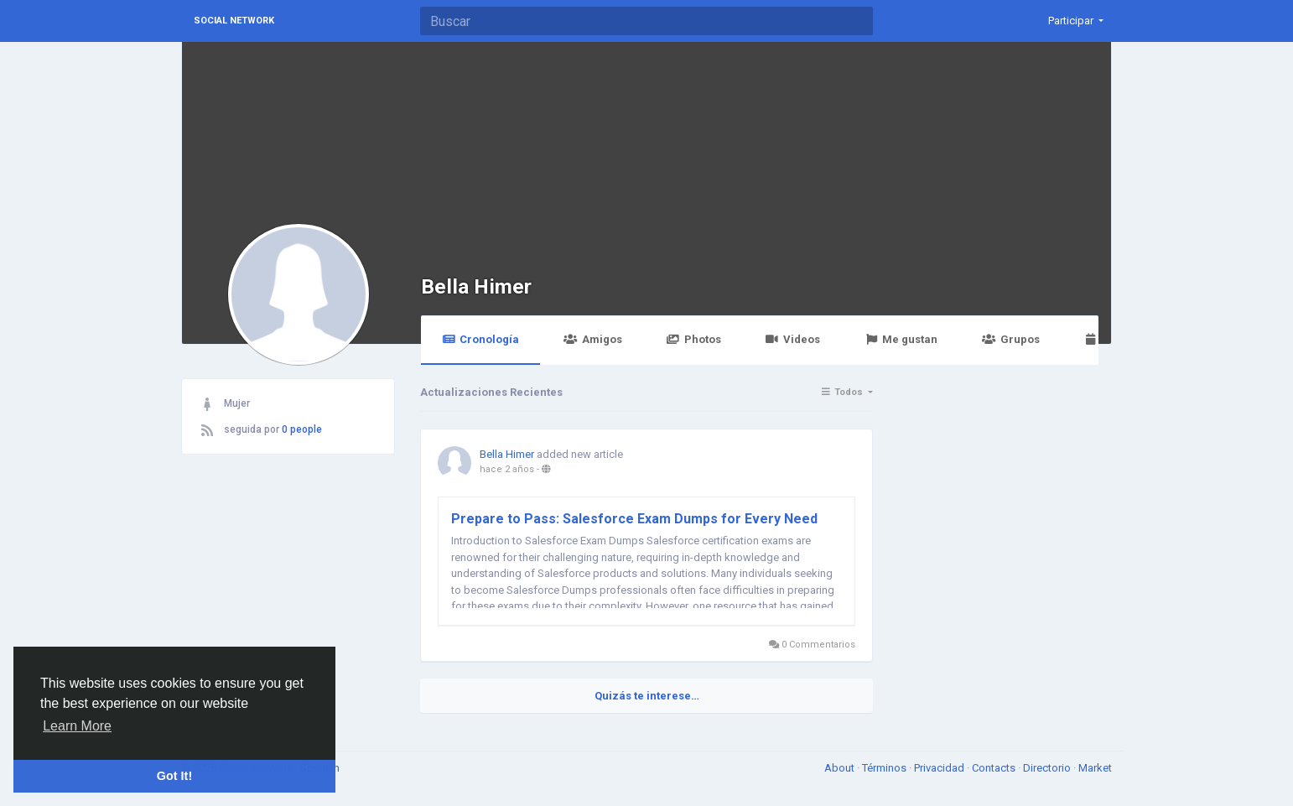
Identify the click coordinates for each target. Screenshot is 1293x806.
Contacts (995, 768)
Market (1095, 768)
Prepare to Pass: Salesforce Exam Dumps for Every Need (634, 519)
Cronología (480, 339)
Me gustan (901, 339)
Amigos (592, 339)
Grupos (1010, 339)
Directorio (1048, 768)
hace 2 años (507, 469)
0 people (302, 429)
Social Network (234, 20)
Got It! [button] (174, 776)
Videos (793, 339)
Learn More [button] (77, 726)
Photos (694, 339)
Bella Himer (476, 286)
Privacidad (940, 768)
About (840, 768)
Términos (885, 768)
